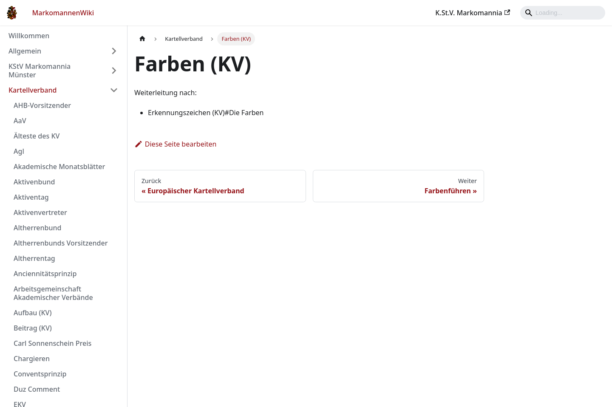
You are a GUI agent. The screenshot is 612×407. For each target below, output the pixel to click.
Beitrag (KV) (33, 328)
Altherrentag (34, 258)
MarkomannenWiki (63, 12)
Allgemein (24, 51)
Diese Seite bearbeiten (175, 144)
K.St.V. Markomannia (472, 12)
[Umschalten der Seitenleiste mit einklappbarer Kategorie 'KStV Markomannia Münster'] (114, 70)
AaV (20, 120)
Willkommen (28, 35)
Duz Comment (37, 389)
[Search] (562, 13)
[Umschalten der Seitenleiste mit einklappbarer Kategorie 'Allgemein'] (114, 51)
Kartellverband (32, 90)
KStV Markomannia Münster (39, 70)
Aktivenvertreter (40, 212)
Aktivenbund (34, 182)
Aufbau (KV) (32, 312)
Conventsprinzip (40, 374)
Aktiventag (31, 197)
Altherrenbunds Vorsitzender (61, 243)
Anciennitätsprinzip (45, 273)
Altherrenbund (37, 227)
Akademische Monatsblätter (59, 166)
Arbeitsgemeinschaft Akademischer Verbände (53, 293)
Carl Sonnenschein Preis (52, 343)
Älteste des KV (37, 136)
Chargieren (32, 358)
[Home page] (142, 38)
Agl (19, 151)
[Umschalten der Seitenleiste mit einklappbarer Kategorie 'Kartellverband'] (114, 90)
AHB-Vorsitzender (42, 105)
